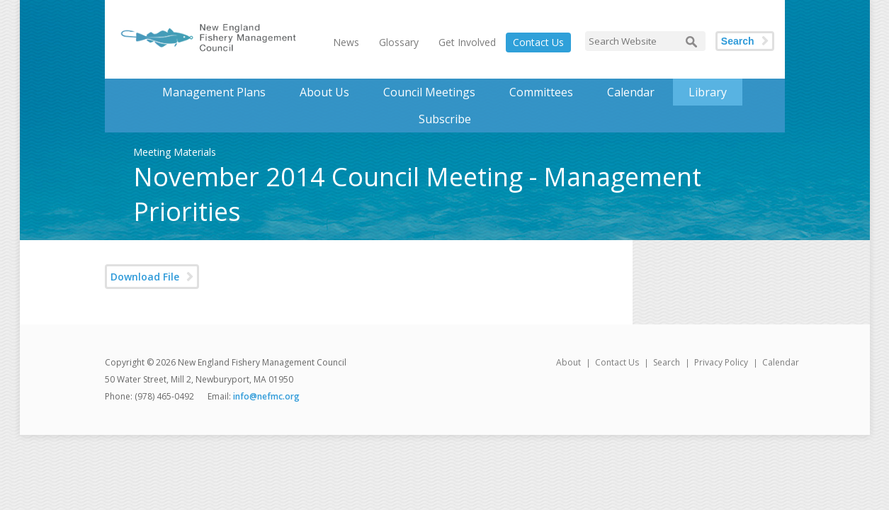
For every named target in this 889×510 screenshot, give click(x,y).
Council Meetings (429, 92)
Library (708, 92)
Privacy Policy (721, 362)
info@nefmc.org (266, 396)
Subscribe (445, 119)
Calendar (631, 92)
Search (737, 41)
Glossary (399, 42)
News (346, 42)
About (568, 362)
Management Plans (214, 92)
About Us (324, 92)
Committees (541, 92)
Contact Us (538, 42)
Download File (145, 276)
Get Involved (467, 42)
